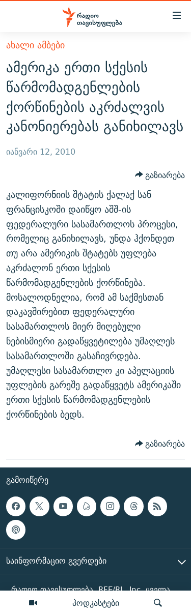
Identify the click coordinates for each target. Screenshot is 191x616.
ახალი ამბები (35, 45)
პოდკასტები (95, 603)
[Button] (160, 175)
